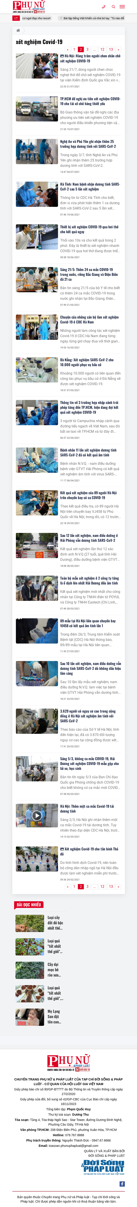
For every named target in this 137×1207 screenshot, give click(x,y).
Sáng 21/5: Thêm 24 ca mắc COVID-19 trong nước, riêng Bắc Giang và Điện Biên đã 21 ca (89, 274)
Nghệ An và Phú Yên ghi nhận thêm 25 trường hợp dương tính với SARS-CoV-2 (88, 144)
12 (102, 49)
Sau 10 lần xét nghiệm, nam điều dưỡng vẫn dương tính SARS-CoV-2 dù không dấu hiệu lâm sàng (90, 668)
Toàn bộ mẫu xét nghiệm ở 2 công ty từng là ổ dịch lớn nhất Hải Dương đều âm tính (89, 580)
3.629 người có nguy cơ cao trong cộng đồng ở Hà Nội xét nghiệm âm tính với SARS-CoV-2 (88, 715)
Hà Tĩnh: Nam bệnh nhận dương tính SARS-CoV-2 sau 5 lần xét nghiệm (90, 186)
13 (111, 49)
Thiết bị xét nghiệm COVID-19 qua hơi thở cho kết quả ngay (89, 229)
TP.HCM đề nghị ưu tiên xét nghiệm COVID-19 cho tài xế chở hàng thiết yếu (90, 101)
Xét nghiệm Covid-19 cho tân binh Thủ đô (89, 851)
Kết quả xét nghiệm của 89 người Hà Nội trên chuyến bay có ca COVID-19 (88, 495)
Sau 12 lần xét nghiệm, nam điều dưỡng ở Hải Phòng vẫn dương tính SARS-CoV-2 (89, 538)
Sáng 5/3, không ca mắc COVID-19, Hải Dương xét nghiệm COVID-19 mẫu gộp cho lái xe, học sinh (89, 763)
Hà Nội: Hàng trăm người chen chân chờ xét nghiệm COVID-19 (90, 58)
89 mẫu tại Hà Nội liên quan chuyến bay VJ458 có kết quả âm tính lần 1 (88, 623)
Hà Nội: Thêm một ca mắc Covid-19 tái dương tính (87, 808)
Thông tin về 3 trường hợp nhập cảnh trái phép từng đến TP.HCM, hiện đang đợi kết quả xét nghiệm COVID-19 (89, 407)
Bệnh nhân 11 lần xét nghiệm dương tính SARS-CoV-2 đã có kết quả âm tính (88, 452)
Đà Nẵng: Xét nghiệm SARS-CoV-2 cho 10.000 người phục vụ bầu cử (87, 362)
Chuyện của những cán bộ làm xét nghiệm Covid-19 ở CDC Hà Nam (89, 319)
